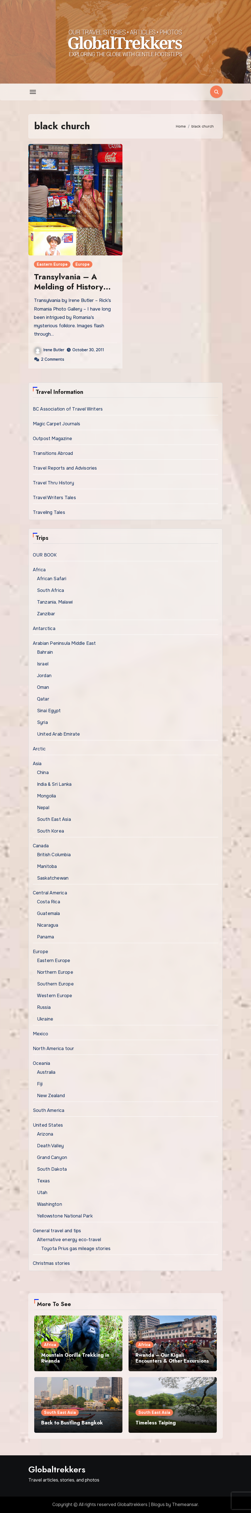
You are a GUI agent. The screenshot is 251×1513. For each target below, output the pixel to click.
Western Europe (54, 996)
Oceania (41, 1063)
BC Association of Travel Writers (68, 409)
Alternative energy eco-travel (69, 1240)
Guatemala (48, 913)
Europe (82, 264)
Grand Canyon (52, 1157)
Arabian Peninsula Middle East (64, 643)
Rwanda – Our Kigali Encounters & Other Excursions (172, 1358)
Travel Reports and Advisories (65, 468)
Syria (42, 722)
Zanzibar (46, 614)
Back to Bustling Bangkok (72, 1422)
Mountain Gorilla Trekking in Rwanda (75, 1358)
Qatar (43, 699)
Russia (44, 1007)
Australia (46, 1072)
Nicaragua (47, 925)
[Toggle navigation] (32, 92)
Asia (37, 764)
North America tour (53, 1048)
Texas (43, 1181)
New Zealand (51, 1096)
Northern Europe (55, 972)
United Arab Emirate (58, 734)
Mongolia (46, 796)
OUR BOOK (45, 555)
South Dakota (52, 1169)
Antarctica (44, 628)
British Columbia (54, 855)
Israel (42, 664)
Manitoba (47, 866)
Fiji (40, 1084)
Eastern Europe (52, 264)
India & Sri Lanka (54, 784)
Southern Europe (55, 984)
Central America (50, 893)
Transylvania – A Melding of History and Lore (68, 287)
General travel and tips (57, 1231)
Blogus (158, 1504)
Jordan (44, 676)
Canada (41, 846)
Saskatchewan (52, 878)
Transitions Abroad (53, 453)
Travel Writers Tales (54, 498)
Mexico (40, 1034)
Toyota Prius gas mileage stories (75, 1248)
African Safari (52, 579)
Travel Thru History (53, 483)
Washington (49, 1204)
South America (49, 1110)
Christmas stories (51, 1263)
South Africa (50, 590)
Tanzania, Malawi (55, 602)
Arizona (45, 1134)
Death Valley (50, 1146)
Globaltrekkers (56, 1469)
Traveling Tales (49, 512)
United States (48, 1125)
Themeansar (185, 1504)
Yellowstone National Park (65, 1216)
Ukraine (45, 1019)
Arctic (39, 749)
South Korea (50, 831)
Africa (39, 570)
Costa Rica (48, 902)
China (43, 772)
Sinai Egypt (49, 711)
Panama (45, 937)
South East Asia (54, 819)
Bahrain (45, 652)
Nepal (43, 808)
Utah (42, 1192)
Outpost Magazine (52, 438)
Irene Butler (49, 349)
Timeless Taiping (156, 1422)
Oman (43, 687)
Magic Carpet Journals (56, 424)
